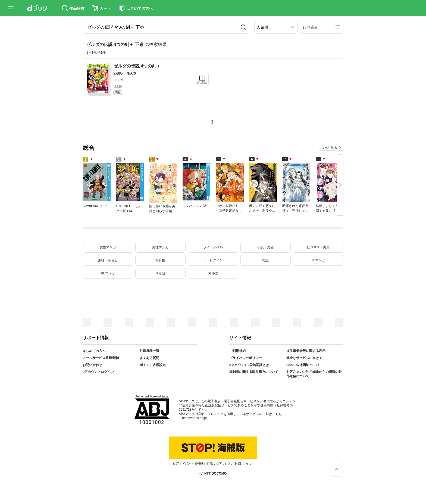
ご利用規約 (237, 351)
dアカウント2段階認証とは (249, 365)
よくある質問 (149, 358)
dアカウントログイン (98, 372)
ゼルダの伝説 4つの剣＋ (137, 66)
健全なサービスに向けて (304, 358)
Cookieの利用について (303, 365)
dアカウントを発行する (193, 463)
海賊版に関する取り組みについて (253, 372)
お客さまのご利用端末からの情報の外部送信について (314, 374)
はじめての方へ (94, 351)
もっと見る (329, 148)
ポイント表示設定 (153, 365)
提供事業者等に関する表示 (305, 351)
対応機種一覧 (149, 351)
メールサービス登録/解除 (101, 358)
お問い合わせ (92, 365)
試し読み (202, 82)
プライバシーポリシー (245, 358)
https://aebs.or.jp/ (194, 418)
